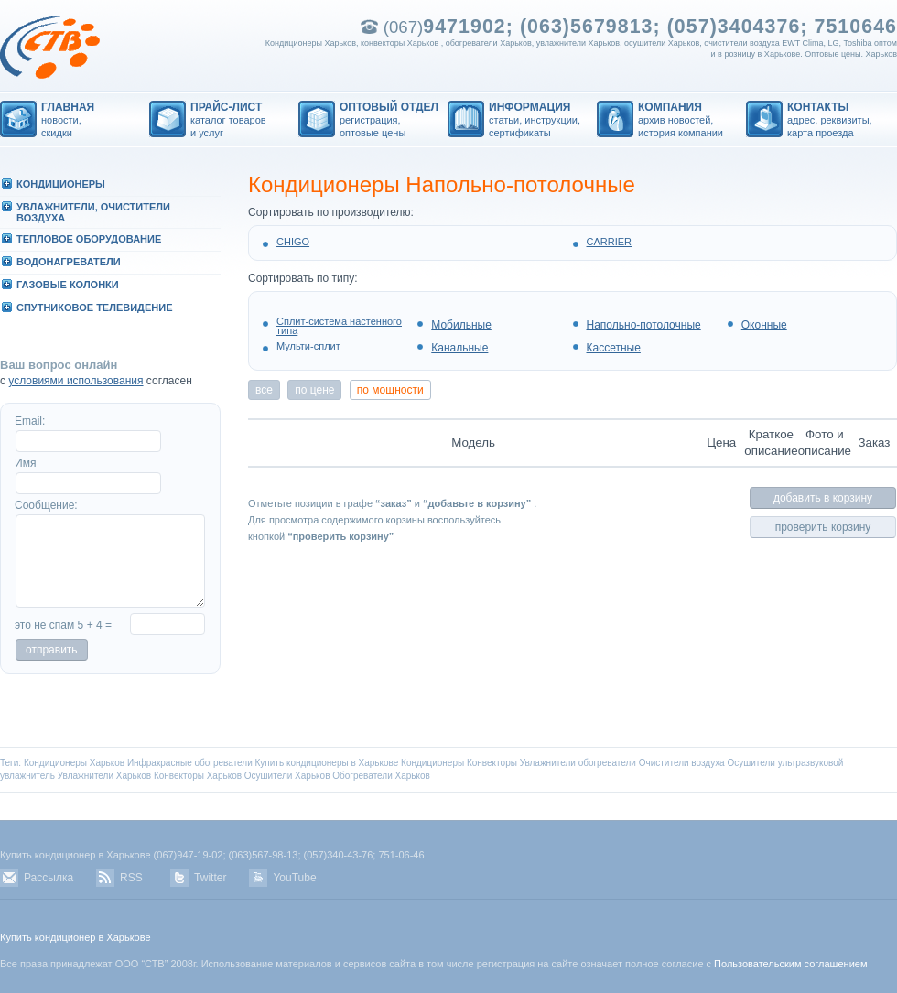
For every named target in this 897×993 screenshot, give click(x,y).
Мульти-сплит (308, 345)
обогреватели (607, 763)
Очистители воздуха (682, 763)
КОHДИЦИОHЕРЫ (60, 183)
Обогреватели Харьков (381, 776)
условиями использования (75, 380)
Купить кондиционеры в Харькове (327, 763)
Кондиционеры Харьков (74, 763)
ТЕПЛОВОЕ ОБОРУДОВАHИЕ (88, 238)
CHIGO (292, 241)
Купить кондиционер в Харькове (75, 937)
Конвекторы (492, 763)
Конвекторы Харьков (198, 776)
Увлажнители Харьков (104, 776)
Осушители (751, 763)
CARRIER (609, 241)
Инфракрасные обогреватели (190, 763)
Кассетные (614, 347)
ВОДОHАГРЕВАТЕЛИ (68, 261)
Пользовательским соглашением (790, 963)
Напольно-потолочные (644, 324)
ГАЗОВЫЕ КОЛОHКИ (67, 284)
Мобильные (461, 324)
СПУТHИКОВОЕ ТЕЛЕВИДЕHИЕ (94, 307)
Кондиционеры (432, 763)
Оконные (764, 324)
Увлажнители (548, 763)
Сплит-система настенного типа (339, 326)
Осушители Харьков (287, 776)
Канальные (459, 347)
